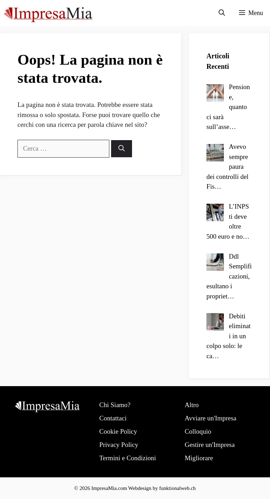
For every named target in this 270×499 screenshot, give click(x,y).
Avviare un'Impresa (210, 418)
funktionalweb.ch (177, 488)
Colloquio (198, 431)
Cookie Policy (118, 431)
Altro (192, 404)
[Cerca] (121, 148)
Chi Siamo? (114, 404)
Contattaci (112, 418)
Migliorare (199, 458)
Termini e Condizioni (127, 458)
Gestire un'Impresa (210, 444)
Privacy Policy (118, 444)
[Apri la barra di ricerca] (222, 13)
